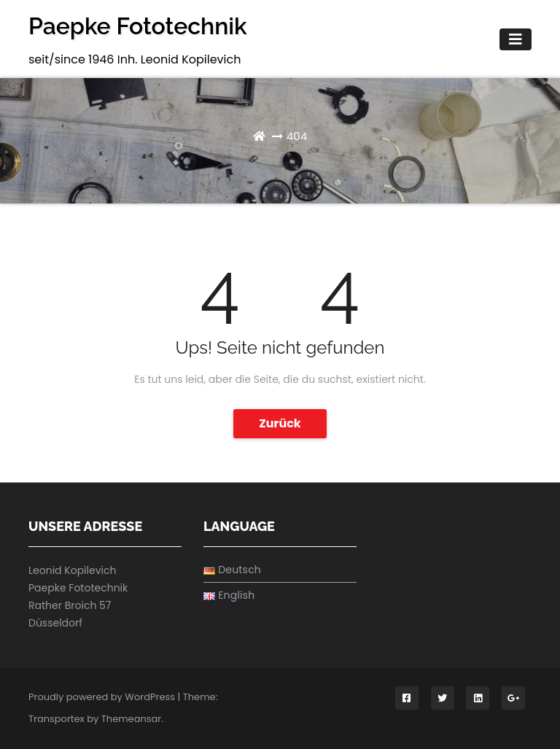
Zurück (280, 423)
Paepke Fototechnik (137, 25)
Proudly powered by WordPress (103, 697)
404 (297, 136)
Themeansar (131, 719)
